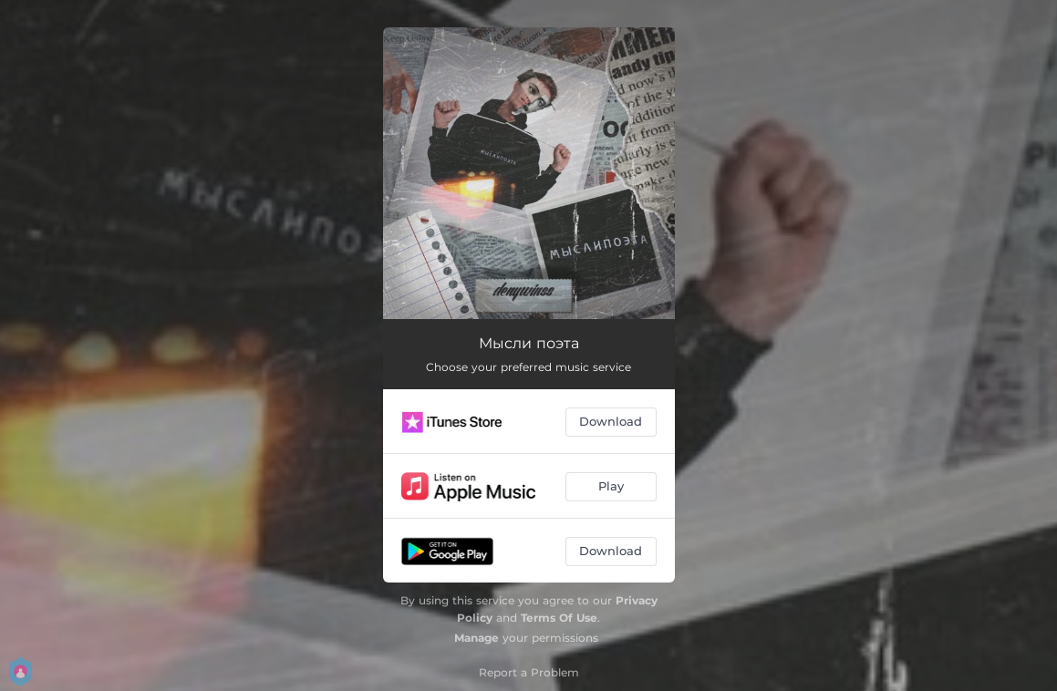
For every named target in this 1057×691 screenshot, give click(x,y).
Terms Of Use (559, 617)
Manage (476, 638)
